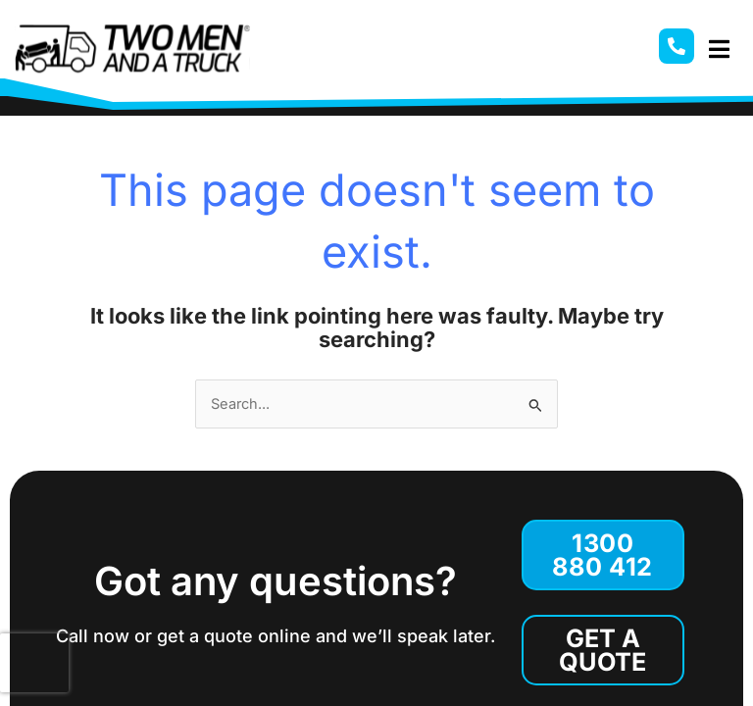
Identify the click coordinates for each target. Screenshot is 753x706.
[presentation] (34, 662)
